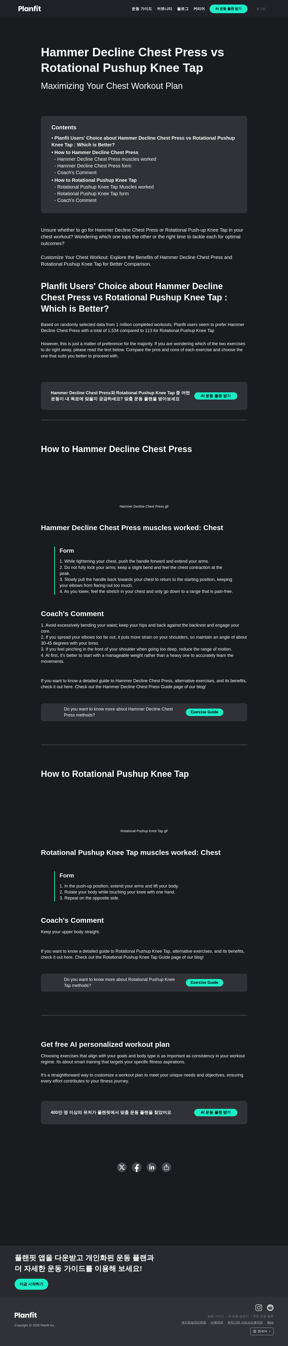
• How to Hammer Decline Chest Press (95, 152)
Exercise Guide (204, 712)
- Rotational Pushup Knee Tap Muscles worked (104, 186)
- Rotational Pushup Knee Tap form (91, 193)
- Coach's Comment (75, 172)
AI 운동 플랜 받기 (216, 396)
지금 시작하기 (31, 1284)
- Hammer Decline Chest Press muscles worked (105, 159)
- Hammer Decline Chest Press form (92, 165)
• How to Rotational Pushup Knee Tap (94, 180)
